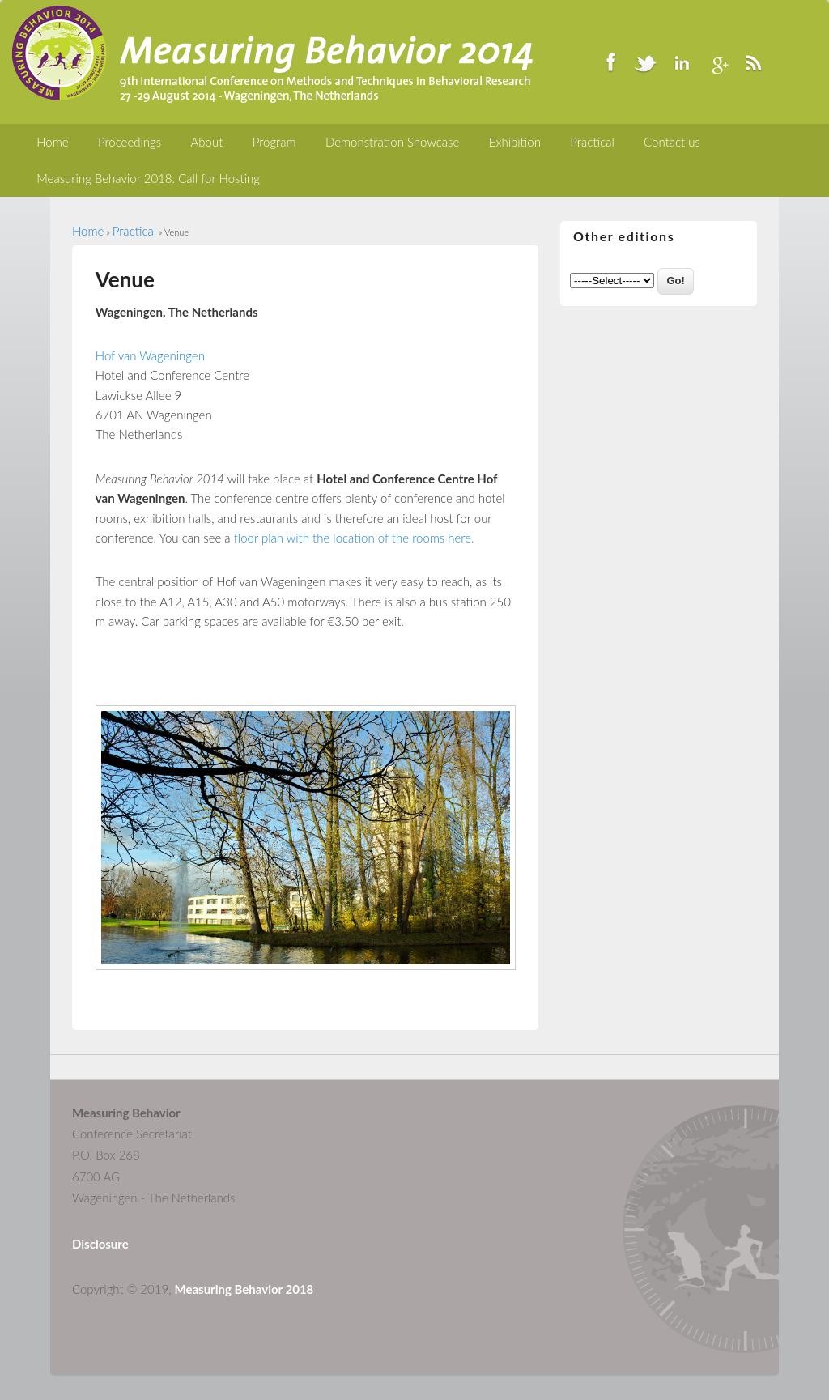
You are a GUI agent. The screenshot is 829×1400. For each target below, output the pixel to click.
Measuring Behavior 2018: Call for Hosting (148, 178)
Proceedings (129, 141)
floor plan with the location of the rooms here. (354, 537)
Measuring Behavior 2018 (244, 1289)
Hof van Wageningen (150, 355)
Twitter (646, 62)
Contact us (672, 141)
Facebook (610, 62)
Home (52, 141)
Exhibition (515, 141)
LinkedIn (681, 62)
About (207, 141)
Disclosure (100, 1243)
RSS (753, 62)
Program (274, 141)
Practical (592, 141)
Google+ (717, 62)
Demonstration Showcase (392, 141)
